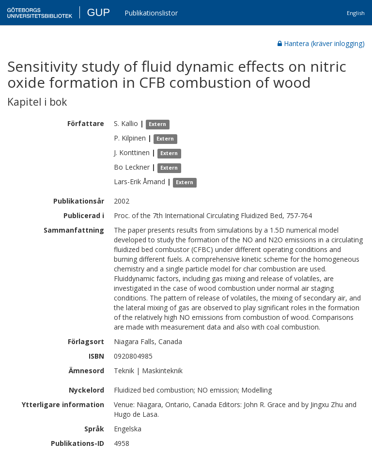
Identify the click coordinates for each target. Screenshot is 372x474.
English (356, 12)
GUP (98, 12)
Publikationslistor (151, 12)
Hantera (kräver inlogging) (321, 43)
